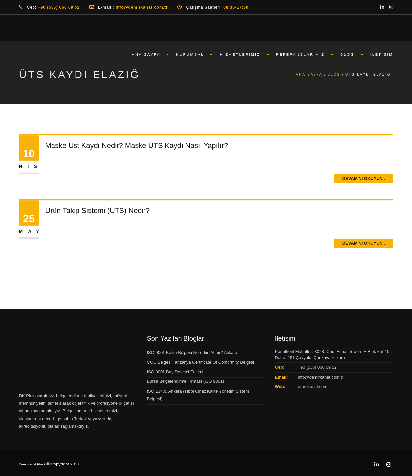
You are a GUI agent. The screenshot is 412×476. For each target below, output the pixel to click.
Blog (347, 54)
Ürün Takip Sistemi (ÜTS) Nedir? (97, 211)
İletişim (381, 54)
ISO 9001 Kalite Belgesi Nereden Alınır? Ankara (192, 352)
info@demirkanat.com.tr (320, 377)
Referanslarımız (300, 54)
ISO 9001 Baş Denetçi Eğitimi (175, 371)
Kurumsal (190, 54)
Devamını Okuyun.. (363, 179)
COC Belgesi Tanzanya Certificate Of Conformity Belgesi (200, 362)
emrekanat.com (313, 386)
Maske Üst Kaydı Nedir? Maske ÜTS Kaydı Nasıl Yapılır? (136, 146)
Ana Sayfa (146, 54)
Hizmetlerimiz (240, 54)
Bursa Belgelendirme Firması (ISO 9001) (185, 381)
